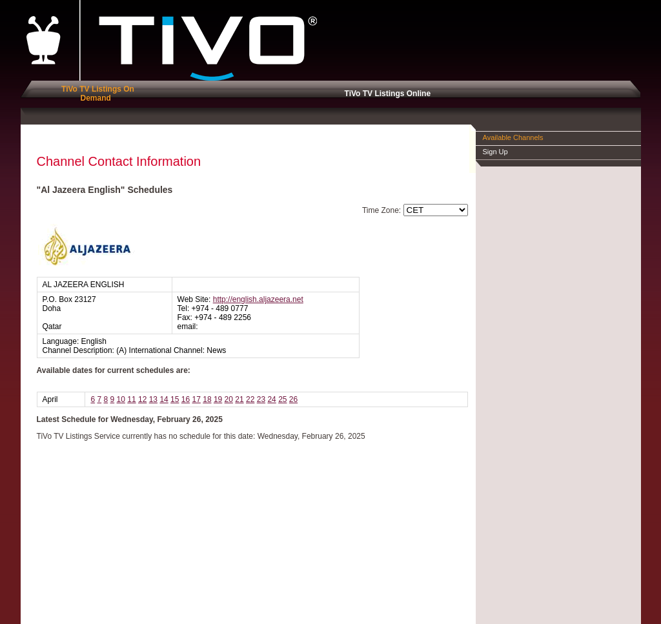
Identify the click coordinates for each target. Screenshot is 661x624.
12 (142, 399)
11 (131, 399)
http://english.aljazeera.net (258, 299)
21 (239, 399)
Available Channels (513, 137)
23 (261, 399)
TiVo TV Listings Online (385, 93)
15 (174, 399)
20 (229, 399)
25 (282, 399)
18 (207, 399)
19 (218, 399)
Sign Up (495, 152)
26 (293, 399)
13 (153, 399)
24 (271, 399)
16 (185, 399)
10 (121, 399)
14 (163, 399)
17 (196, 399)
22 (250, 399)
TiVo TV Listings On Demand (95, 94)
